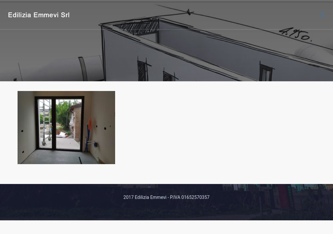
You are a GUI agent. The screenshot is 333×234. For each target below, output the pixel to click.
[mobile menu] (322, 14)
